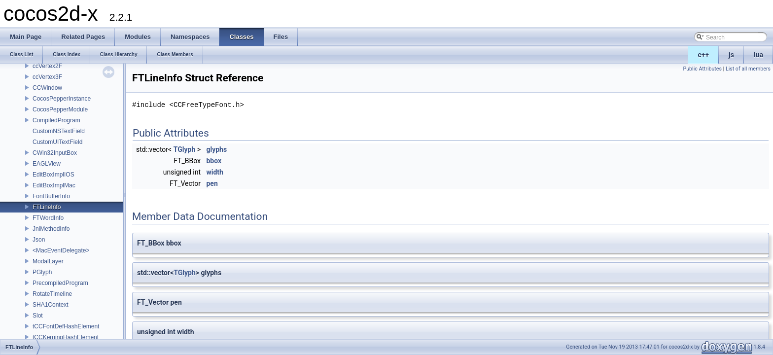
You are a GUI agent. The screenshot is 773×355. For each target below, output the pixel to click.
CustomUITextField (57, 142)
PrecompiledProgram (60, 283)
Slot (38, 315)
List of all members (748, 69)
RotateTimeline (52, 293)
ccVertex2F (47, 66)
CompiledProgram (56, 120)
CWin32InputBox (55, 152)
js (731, 55)
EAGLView (47, 163)
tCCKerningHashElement (66, 337)
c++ (703, 55)
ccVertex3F (47, 76)
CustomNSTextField (59, 131)
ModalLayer (48, 261)
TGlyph (185, 149)
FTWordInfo (48, 217)
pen (211, 183)
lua (758, 55)
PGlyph (42, 272)
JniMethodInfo (51, 228)
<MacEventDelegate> (61, 250)
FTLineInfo (47, 207)
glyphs (216, 149)
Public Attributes (702, 69)
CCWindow (47, 87)
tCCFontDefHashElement (66, 326)
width (214, 172)
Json (39, 239)
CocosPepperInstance (62, 98)
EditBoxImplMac (54, 185)
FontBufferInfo (51, 196)
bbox (213, 161)
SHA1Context (51, 304)
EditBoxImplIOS (53, 174)
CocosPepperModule (60, 109)
